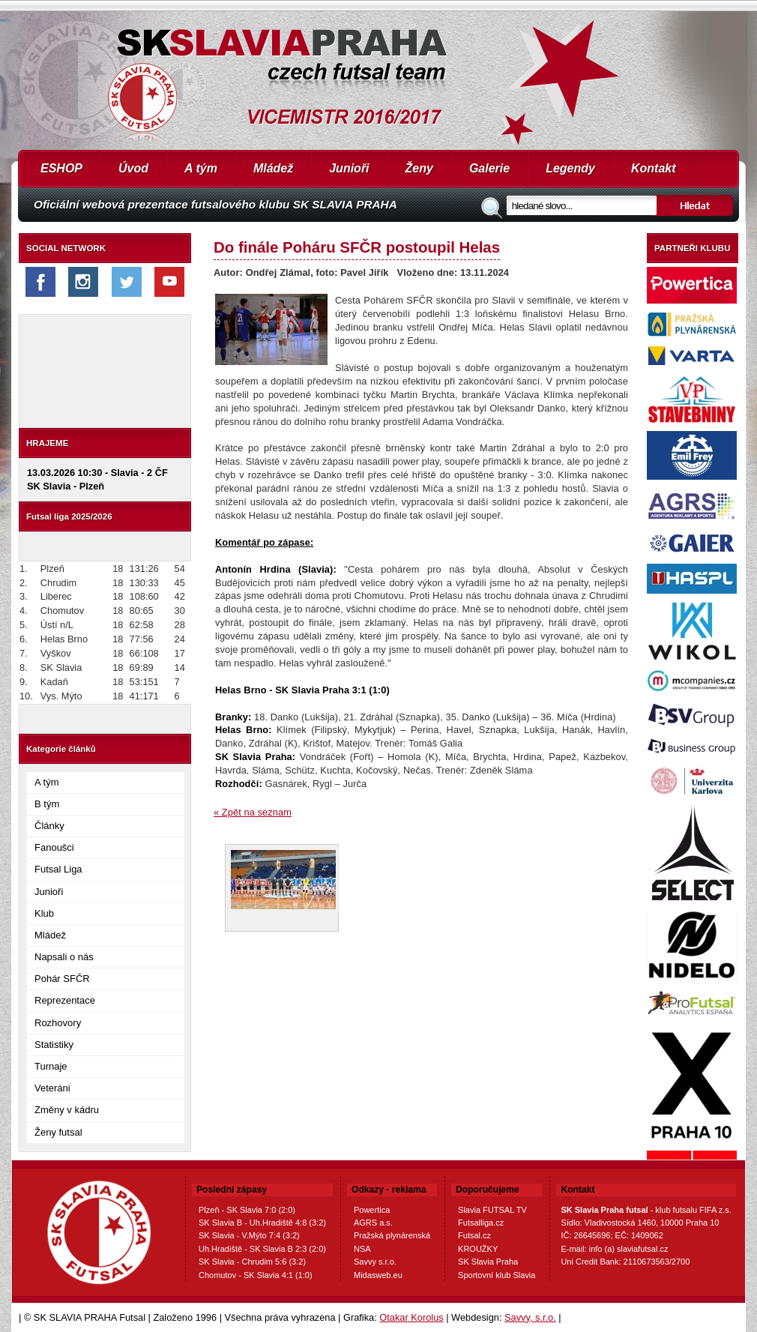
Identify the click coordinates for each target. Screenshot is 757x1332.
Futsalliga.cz (481, 1222)
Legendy (570, 168)
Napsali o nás (64, 956)
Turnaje (50, 1066)
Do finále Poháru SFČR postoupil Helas (357, 247)
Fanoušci (54, 847)
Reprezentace (64, 1000)
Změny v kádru (66, 1109)
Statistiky (53, 1044)
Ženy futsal (58, 1132)
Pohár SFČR (62, 978)
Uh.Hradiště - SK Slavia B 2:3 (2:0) (262, 1248)
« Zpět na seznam (253, 812)
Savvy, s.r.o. (530, 1317)
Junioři (349, 168)
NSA (362, 1248)
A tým (200, 168)
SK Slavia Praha (488, 1261)
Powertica (372, 1209)
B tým (46, 804)
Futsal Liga (58, 869)
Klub (44, 913)
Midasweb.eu (378, 1275)
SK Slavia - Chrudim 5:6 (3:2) (252, 1261)
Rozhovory (57, 1022)
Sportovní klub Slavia (496, 1275)
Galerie (489, 168)
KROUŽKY (478, 1248)
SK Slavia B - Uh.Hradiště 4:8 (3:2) (262, 1222)
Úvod (133, 168)
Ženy (419, 168)
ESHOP (61, 168)
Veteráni (52, 1088)
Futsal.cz (474, 1235)
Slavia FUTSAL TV (492, 1209)
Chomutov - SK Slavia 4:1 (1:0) (256, 1275)
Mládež (273, 168)
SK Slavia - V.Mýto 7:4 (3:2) (249, 1235)
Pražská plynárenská (392, 1235)
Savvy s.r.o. (375, 1261)
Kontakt (653, 168)
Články (49, 825)
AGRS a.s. (373, 1222)
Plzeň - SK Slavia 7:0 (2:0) (247, 1209)
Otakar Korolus (411, 1317)
